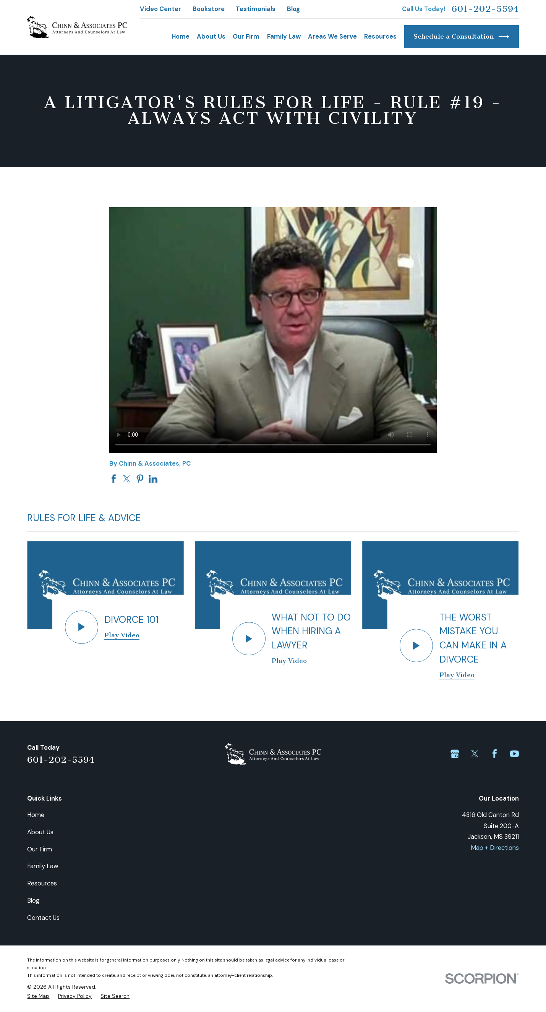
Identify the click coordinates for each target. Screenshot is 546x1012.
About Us (40, 832)
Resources (42, 883)
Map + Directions (495, 848)
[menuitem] (38, 996)
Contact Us (43, 918)
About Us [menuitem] (211, 36)
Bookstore (209, 9)
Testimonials (255, 9)
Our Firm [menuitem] (246, 36)
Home (35, 815)
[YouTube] (514, 753)
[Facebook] (494, 753)
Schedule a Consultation (461, 36)
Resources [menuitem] (380, 36)
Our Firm (39, 849)
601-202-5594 (485, 9)
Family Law (42, 866)
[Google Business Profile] (454, 753)
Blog (293, 9)
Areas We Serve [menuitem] (332, 36)
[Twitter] (474, 753)
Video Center (160, 9)
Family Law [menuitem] (284, 36)
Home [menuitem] (181, 36)
